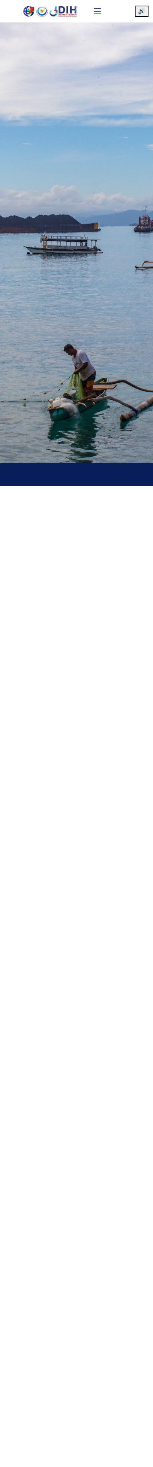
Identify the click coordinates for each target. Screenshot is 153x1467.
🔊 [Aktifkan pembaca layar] (142, 11)
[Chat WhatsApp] (136, 1455)
